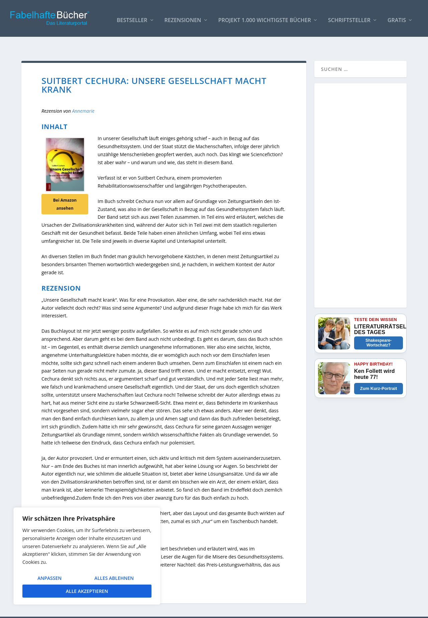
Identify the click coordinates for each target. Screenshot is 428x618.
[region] (86, 556)
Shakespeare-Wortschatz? (378, 328)
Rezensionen (183, 17)
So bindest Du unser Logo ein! (293, 610)
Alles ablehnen (114, 578)
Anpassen (49, 578)
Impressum (342, 610)
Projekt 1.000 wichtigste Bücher (264, 17)
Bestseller (132, 17)
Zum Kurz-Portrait (378, 374)
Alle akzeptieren (87, 591)
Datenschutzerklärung (382, 610)
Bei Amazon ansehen (65, 190)
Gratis (397, 17)
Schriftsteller (349, 17)
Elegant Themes (72, 610)
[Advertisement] (360, 185)
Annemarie (83, 97)
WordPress (140, 610)
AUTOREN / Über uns (234, 610)
